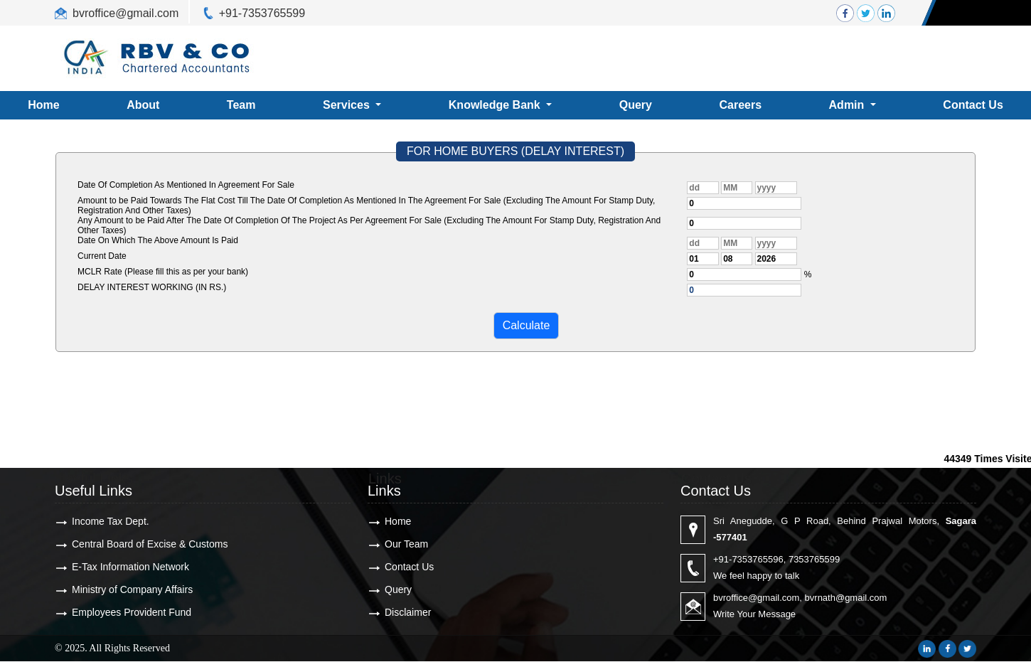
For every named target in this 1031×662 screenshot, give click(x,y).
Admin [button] (848, 105)
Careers (740, 105)
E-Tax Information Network (130, 566)
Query (635, 105)
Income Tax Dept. (110, 521)
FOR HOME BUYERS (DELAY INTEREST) (515, 151)
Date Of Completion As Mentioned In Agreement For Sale (186, 185)
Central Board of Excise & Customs (150, 544)
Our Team (406, 544)
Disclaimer (408, 612)
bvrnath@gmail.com (846, 597)
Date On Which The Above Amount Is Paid (158, 240)
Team (241, 105)
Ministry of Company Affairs (132, 589)
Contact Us (409, 566)
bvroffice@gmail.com (125, 13)
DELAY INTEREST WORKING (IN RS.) (152, 287)
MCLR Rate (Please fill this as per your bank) (163, 272)
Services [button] (348, 105)
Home (398, 521)
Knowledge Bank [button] (496, 105)
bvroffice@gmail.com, (757, 597)
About (143, 105)
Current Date (102, 256)
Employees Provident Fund (131, 612)
